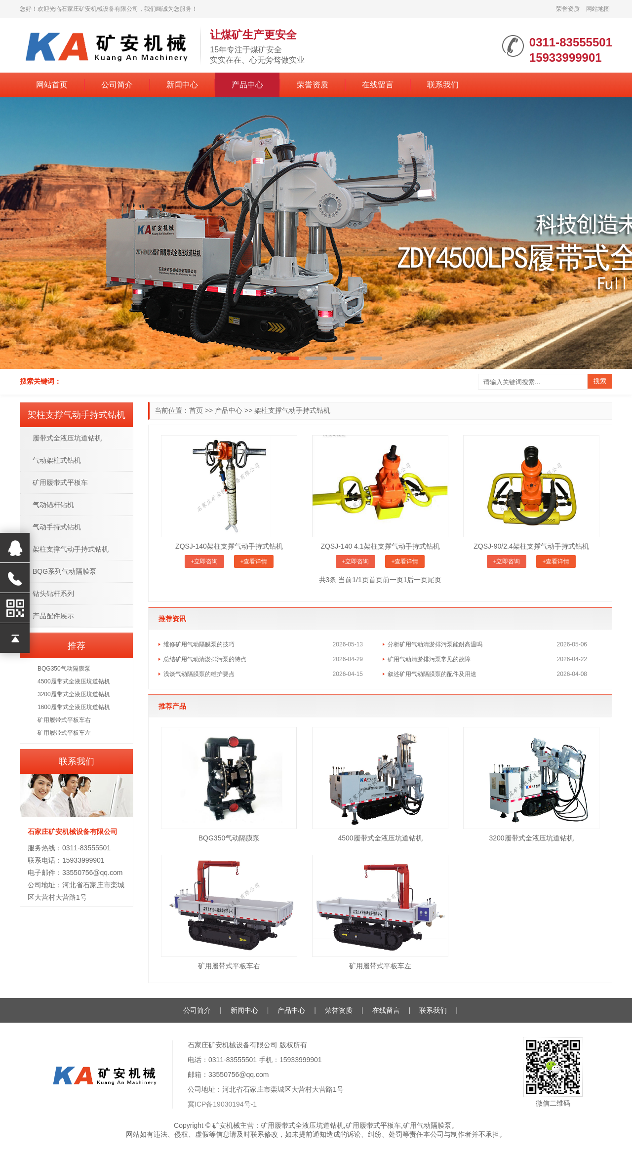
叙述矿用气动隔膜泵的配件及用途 (432, 674)
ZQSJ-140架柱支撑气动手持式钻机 (229, 546)
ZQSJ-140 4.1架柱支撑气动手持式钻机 (379, 546)
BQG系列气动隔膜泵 (64, 571)
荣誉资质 (568, 8)
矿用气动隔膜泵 (427, 1125)
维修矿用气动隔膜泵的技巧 (199, 644)
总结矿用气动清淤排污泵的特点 (204, 659)
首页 (196, 410)
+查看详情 (253, 561)
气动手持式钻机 (57, 527)
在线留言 (378, 84)
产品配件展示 (53, 616)
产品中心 (247, 84)
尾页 (434, 580)
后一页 (417, 580)
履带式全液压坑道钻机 (67, 438)
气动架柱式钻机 (57, 460)
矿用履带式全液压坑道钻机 (302, 1125)
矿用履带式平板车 (60, 482)
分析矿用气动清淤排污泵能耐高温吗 (435, 644)
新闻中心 (182, 84)
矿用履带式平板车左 (380, 966)
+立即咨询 (204, 561)
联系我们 (443, 84)
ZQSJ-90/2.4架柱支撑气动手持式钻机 (531, 546)
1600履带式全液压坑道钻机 (74, 707)
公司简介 (117, 84)
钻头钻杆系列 (53, 593)
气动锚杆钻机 (53, 505)
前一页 (393, 580)
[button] (261, 358)
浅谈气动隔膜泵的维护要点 (199, 674)
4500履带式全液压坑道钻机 (380, 838)
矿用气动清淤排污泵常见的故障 (429, 659)
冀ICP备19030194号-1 (222, 1104)
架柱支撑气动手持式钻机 (292, 410)
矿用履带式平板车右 (229, 966)
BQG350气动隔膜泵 (229, 838)
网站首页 (52, 84)
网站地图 (598, 8)
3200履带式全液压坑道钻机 (531, 838)
